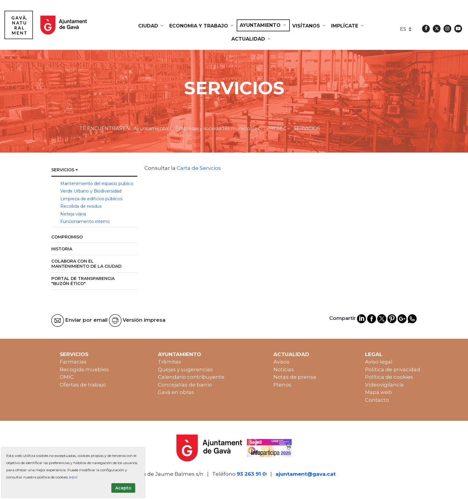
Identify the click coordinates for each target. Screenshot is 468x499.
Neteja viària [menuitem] (73, 214)
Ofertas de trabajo (83, 385)
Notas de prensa (294, 377)
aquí (73, 477)
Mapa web (378, 392)
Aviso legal (378, 362)
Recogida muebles (84, 369)
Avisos (281, 362)
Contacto (377, 400)
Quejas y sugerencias (185, 369)
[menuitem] (151, 26)
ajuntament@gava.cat (305, 474)
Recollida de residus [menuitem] (80, 206)
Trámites (169, 362)
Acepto (123, 488)
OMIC (67, 377)
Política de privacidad (392, 369)
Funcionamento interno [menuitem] (85, 221)
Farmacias (73, 362)
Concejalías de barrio (185, 385)
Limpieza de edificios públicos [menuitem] (91, 198)
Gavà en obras (176, 392)
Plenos (282, 385)
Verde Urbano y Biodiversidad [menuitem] (90, 191)
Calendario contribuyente (191, 377)
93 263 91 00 (253, 474)
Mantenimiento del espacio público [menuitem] (96, 183)
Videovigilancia (384, 385)
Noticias (283, 369)
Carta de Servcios (199, 168)
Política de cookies (389, 377)
